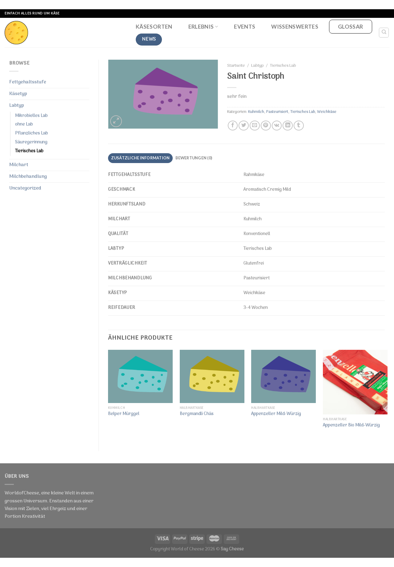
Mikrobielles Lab (31, 115)
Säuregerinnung (31, 142)
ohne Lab (24, 124)
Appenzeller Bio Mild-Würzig (351, 426)
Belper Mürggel (123, 414)
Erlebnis (203, 26)
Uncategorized (25, 188)
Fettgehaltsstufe (27, 82)
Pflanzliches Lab (31, 133)
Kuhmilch (256, 112)
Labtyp (16, 106)
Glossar (350, 26)
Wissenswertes (294, 26)
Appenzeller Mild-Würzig (276, 414)
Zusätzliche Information (140, 157)
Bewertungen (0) (193, 157)
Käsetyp (18, 94)
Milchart (18, 165)
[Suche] (384, 33)
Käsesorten (154, 26)
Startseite (236, 65)
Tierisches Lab (29, 151)
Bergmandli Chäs (197, 414)
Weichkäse (326, 112)
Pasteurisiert (277, 112)
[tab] (140, 158)
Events (244, 26)
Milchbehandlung (28, 177)
